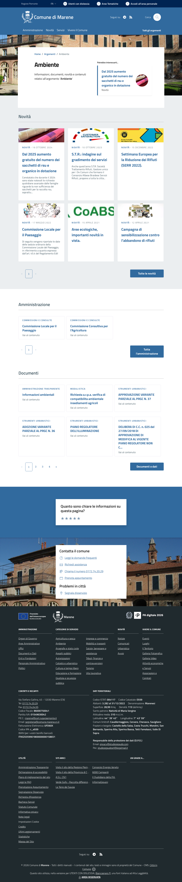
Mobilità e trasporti (96, 643)
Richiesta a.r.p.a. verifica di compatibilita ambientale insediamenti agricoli (87, 398)
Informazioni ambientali (38, 394)
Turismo (90, 668)
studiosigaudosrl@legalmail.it (113, 748)
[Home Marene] (49, 17)
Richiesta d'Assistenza (29, 797)
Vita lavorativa (93, 673)
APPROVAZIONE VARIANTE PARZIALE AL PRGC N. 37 (136, 396)
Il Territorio (147, 648)
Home (37, 54)
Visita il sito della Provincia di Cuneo (74, 772)
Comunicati (123, 643)
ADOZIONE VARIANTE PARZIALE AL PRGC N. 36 (38, 428)
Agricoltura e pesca (65, 638)
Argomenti (49, 54)
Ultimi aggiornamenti (29, 831)
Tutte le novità (147, 273)
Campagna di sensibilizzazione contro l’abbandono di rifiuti (140, 234)
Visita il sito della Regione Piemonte (74, 767)
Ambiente (61, 643)
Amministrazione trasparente (41, 388)
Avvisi (121, 653)
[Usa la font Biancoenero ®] (76, 3)
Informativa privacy (28, 812)
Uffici (21, 648)
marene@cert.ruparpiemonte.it (41, 718)
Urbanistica (123, 648)
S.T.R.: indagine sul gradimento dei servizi (89, 156)
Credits (22, 826)
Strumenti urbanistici (132, 388)
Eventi (145, 638)
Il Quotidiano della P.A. (103, 777)
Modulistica (77, 388)
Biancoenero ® (103, 873)
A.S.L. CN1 (61, 777)
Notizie (121, 638)
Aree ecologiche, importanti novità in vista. (87, 234)
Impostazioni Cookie (28, 822)
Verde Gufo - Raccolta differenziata (74, 782)
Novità (26, 147)
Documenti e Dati (27, 653)
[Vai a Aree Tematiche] (107, 3)
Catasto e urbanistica (66, 663)
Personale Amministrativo (31, 663)
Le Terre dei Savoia (65, 787)
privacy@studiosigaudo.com (114, 744)
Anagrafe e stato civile (67, 648)
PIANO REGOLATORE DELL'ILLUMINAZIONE (84, 428)
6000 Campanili (100, 772)
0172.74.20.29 (30, 703)
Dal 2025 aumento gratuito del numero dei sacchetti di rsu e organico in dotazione (117, 78)
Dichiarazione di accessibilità (32, 772)
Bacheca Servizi (26, 802)
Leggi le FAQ (24, 782)
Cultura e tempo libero (67, 668)
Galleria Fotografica (152, 653)
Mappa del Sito (26, 841)
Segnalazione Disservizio (31, 792)
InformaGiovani (100, 782)
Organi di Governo (27, 638)
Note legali (24, 817)
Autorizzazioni (63, 658)
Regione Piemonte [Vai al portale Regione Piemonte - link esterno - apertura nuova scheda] (29, 3)
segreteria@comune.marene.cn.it (42, 722)
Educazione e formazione (68, 673)
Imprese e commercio (97, 638)
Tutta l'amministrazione (147, 351)
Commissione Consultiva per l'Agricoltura (89, 328)
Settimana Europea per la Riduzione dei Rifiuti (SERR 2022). (139, 159)
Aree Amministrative (29, 643)
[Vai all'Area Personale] (141, 3)
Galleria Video (149, 658)
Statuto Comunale (27, 807)
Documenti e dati (147, 466)
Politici (21, 668)
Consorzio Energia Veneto (105, 767)
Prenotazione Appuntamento (33, 787)
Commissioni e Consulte (37, 320)
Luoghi (145, 643)
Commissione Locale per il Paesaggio (39, 328)
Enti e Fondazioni (27, 658)
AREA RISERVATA (89, 877)
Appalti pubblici (63, 653)
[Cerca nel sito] (157, 17)
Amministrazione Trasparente (33, 767)
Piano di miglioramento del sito (34, 777)
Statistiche (24, 836)
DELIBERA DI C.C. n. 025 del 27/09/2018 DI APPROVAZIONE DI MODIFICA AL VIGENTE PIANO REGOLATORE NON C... (136, 437)
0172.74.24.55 (30, 707)
